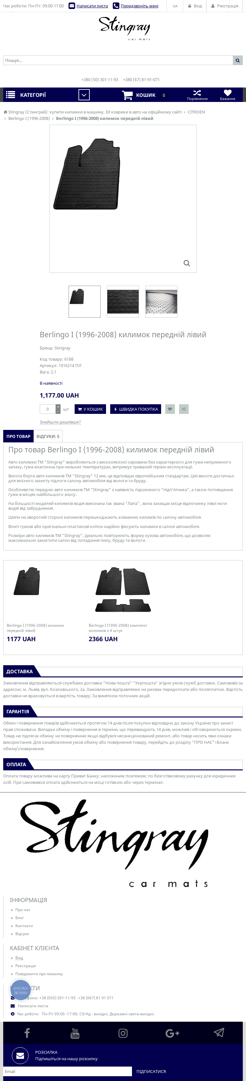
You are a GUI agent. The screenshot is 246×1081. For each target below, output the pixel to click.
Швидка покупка (138, 409)
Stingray (62, 348)
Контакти (21, 925)
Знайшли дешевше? (60, 422)
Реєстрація (23, 965)
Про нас (20, 909)
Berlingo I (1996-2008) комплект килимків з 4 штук (118, 628)
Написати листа (92, 6)
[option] (84, 301)
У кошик (93, 409)
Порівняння (197, 95)
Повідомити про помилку (36, 973)
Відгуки (19, 933)
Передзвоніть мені (139, 6)
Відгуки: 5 (48, 436)
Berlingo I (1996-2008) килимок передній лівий (35, 628)
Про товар (18, 436)
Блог (17, 917)
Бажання (227, 95)
